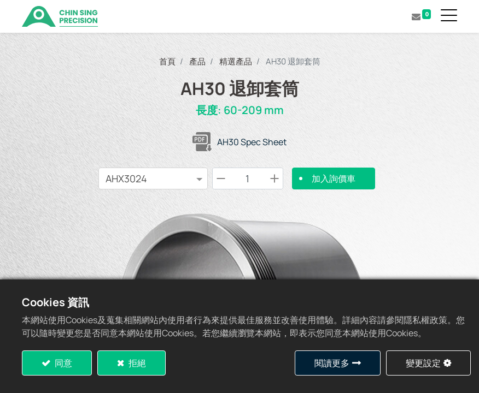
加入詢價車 (333, 178)
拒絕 (136, 363)
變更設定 (423, 363)
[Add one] (274, 178)
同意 (62, 363)
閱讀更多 (331, 363)
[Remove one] (221, 178)
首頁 (167, 61)
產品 (197, 61)
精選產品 (235, 61)
